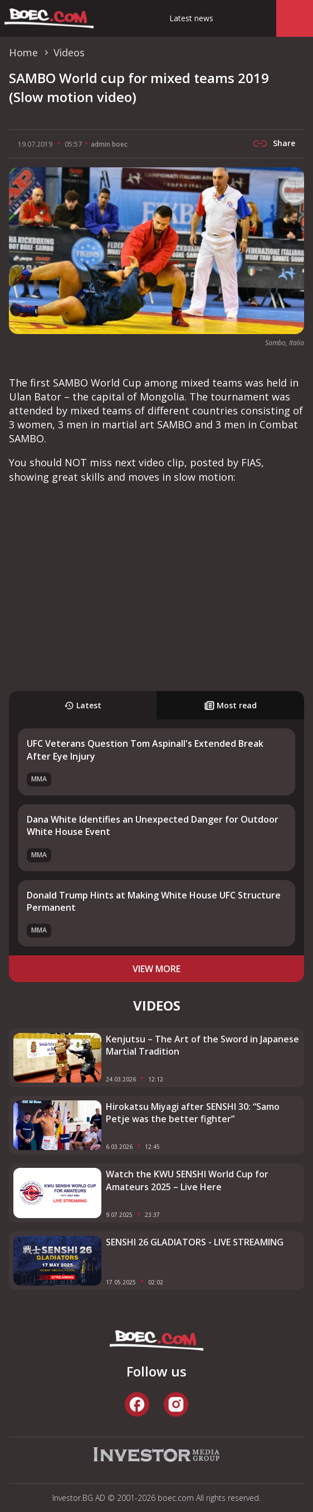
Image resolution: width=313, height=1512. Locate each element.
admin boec (109, 144)
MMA (39, 779)
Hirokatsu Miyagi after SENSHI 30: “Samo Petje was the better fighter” (193, 1112)
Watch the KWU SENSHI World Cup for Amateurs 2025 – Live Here (187, 1180)
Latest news (191, 18)
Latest (82, 705)
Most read (230, 705)
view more (156, 969)
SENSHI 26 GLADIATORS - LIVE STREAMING (194, 1242)
